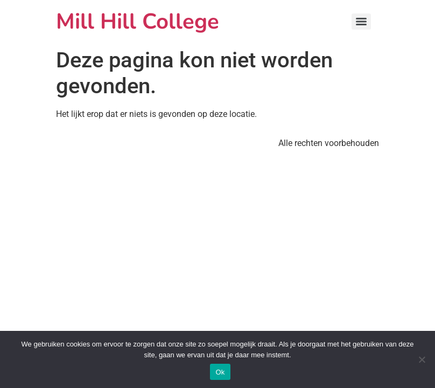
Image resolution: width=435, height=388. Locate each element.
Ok (219, 372)
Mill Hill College (137, 21)
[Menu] (361, 21)
